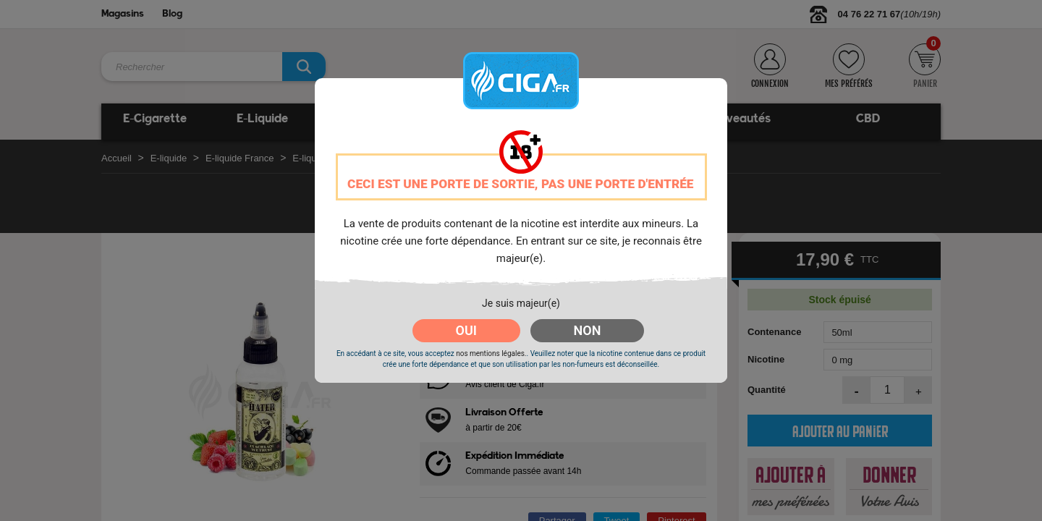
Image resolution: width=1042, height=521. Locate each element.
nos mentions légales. (491, 353)
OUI (466, 330)
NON (587, 330)
